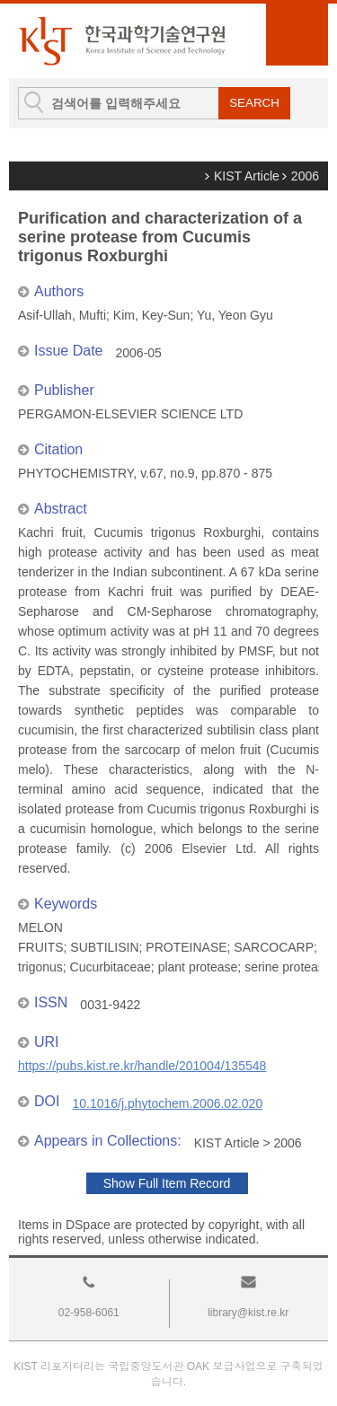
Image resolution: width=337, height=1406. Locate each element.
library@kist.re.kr (248, 1312)
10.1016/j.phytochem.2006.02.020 (167, 1103)
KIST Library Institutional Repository (121, 41)
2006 (305, 176)
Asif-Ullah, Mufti (62, 315)
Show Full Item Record (167, 1183)
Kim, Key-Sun (152, 315)
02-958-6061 (89, 1312)
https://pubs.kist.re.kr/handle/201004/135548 (142, 1066)
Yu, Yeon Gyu (235, 315)
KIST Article (246, 176)
